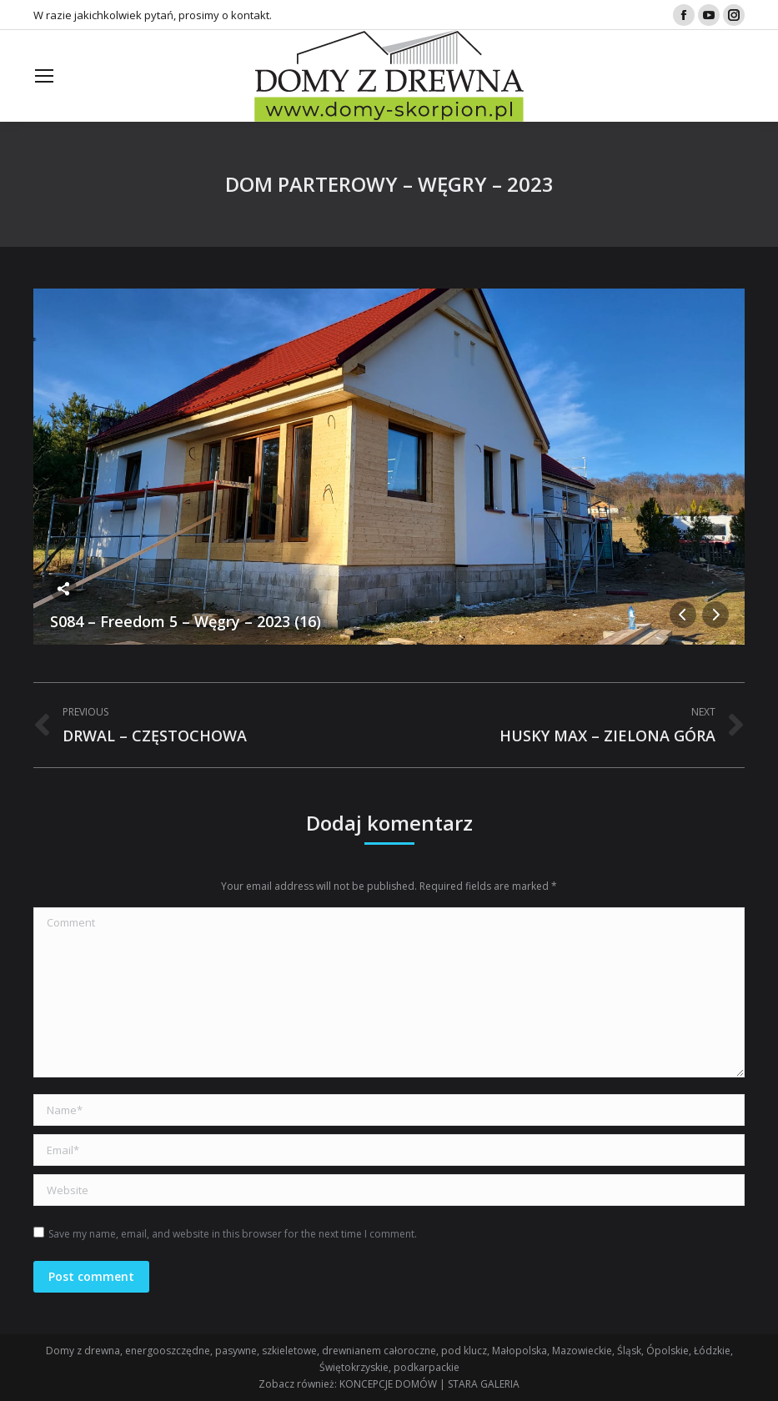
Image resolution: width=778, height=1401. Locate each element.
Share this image (63, 588)
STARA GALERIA (484, 1384)
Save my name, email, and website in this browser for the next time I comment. (232, 1234)
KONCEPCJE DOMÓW (388, 1384)
